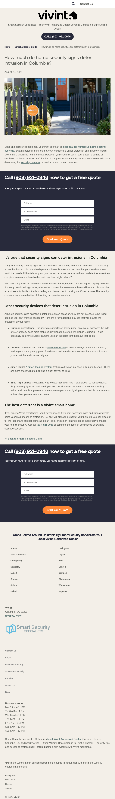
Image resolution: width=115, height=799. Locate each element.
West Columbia (18, 554)
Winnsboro (64, 585)
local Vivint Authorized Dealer (64, 739)
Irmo (61, 560)
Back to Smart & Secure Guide (23, 439)
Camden (63, 573)
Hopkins (63, 591)
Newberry (15, 567)
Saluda (13, 585)
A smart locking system (39, 367)
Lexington (64, 548)
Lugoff (13, 573)
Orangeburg (16, 560)
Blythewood (65, 579)
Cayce (62, 554)
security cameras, (31, 162)
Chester (14, 579)
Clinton (62, 567)
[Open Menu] (22, 4)
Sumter (14, 548)
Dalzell (13, 591)
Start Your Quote (57, 239)
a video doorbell (56, 347)
